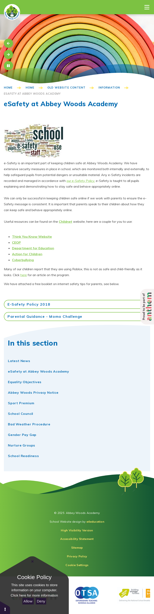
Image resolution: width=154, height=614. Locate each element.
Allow (28, 601)
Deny (41, 601)
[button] (5, 607)
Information (109, 87)
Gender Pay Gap (22, 435)
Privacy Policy (77, 556)
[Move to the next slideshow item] (8, 54)
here (23, 275)
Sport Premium (21, 403)
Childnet (65, 221)
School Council (20, 414)
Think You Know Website (32, 237)
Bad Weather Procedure (29, 424)
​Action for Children (27, 254)
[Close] (32, 561)
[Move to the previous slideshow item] (8, 43)
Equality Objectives (25, 382)
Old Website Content (66, 87)
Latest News (19, 361)
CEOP (16, 242)
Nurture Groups (21, 445)
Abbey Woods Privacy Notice (33, 392)
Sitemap (77, 547)
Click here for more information (34, 595)
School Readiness (23, 456)
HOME (8, 87)
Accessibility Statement (77, 539)
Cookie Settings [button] (77, 565)
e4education (95, 521)
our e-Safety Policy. (81, 181)
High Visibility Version (77, 530)
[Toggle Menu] (147, 7)
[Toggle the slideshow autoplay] (8, 65)
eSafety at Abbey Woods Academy (32, 93)
